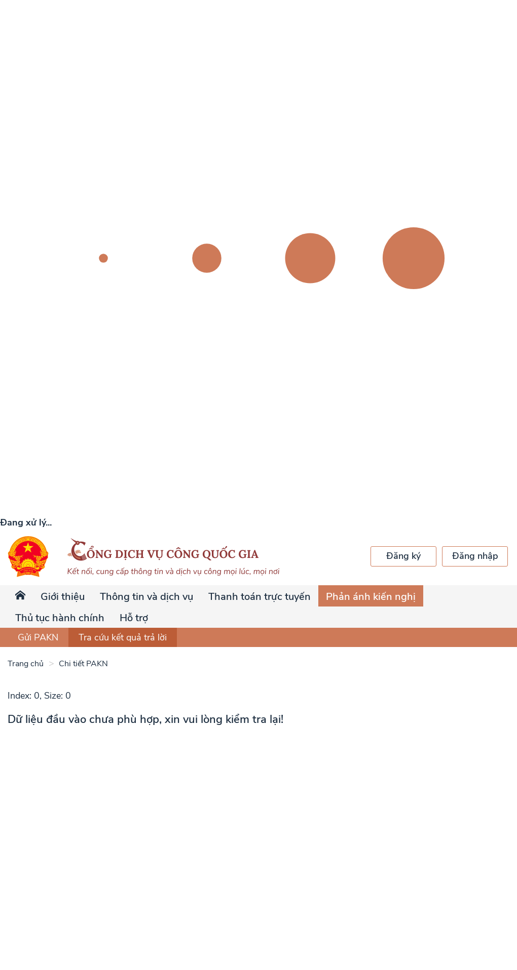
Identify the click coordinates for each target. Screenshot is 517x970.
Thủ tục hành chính (59, 618)
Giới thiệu (63, 596)
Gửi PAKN (38, 637)
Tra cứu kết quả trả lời (123, 637)
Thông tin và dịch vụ (146, 596)
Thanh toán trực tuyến (259, 596)
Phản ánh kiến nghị (371, 596)
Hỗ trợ (134, 618)
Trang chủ (26, 663)
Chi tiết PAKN (82, 663)
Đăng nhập (475, 556)
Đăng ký (403, 556)
